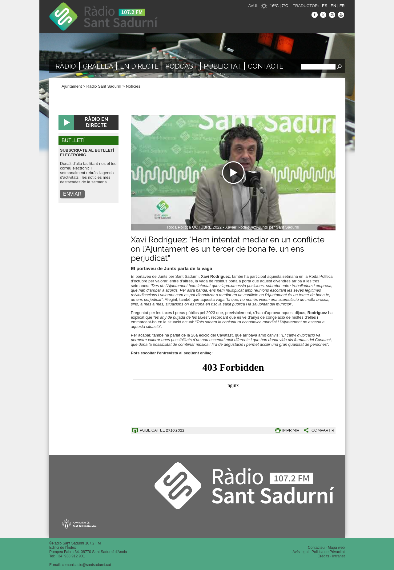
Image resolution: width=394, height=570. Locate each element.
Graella (98, 66)
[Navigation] (233, 172)
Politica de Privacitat (328, 552)
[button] (316, 430)
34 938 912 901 (71, 556)
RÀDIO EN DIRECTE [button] (96, 122)
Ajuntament (72, 86)
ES (324, 5)
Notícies (133, 86)
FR (342, 5)
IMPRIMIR (290, 430)
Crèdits (323, 556)
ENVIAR (72, 194)
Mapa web (336, 547)
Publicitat (222, 66)
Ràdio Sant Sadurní (103, 17)
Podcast (181, 66)
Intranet (338, 556)
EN (333, 5)
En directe (139, 66)
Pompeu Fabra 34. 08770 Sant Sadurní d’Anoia (88, 552)
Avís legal (300, 552)
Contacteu (316, 547)
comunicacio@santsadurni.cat (86, 565)
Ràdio (65, 66)
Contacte (265, 66)
